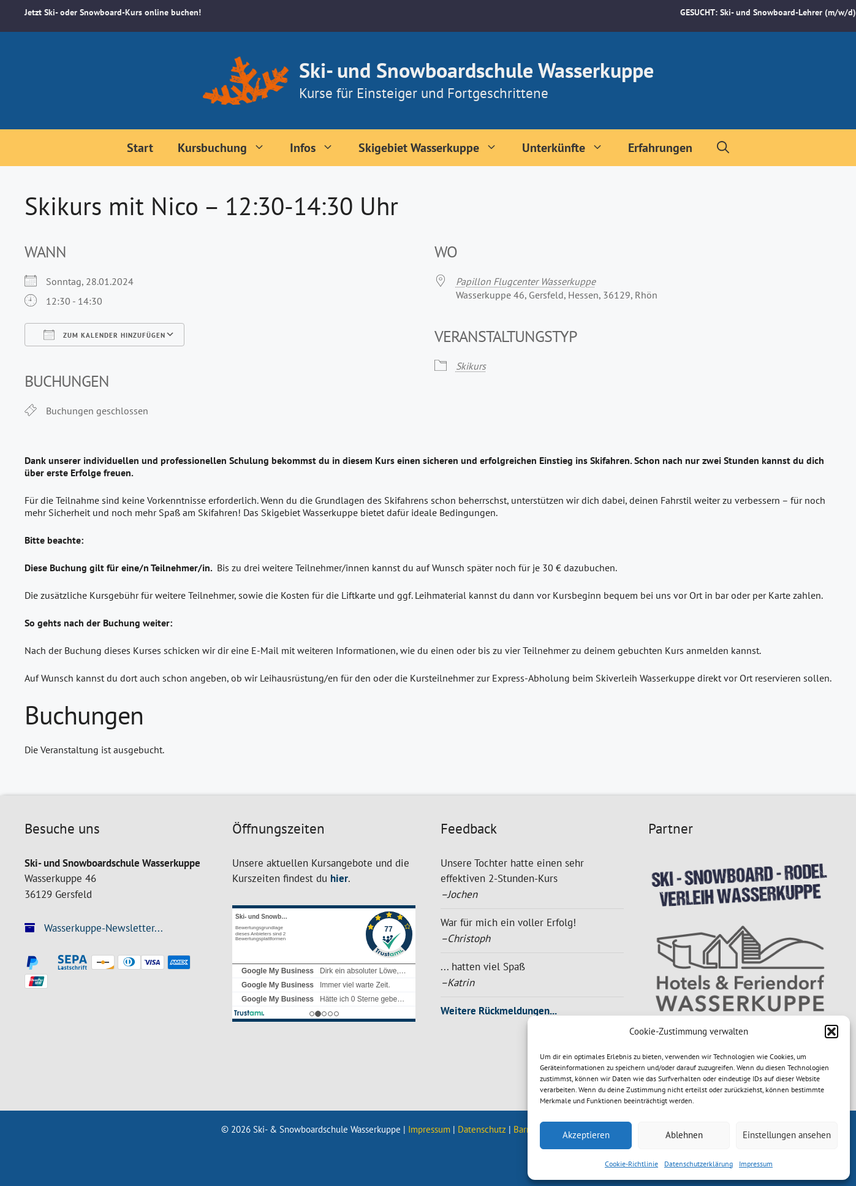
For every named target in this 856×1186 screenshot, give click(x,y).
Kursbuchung (228, 147)
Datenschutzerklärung (698, 1163)
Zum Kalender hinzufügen (104, 334)
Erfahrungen (660, 148)
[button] (831, 1031)
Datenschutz (482, 1129)
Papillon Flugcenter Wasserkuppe (526, 281)
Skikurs (471, 366)
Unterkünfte (569, 147)
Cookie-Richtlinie (631, 1163)
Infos (318, 147)
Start (140, 148)
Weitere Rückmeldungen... (499, 1010)
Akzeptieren (586, 1135)
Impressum (756, 1163)
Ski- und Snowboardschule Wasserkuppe (476, 69)
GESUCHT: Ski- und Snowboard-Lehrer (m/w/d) (768, 12)
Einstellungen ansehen (787, 1135)
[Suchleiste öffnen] (723, 147)
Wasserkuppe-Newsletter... (94, 928)
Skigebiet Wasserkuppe (434, 147)
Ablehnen (684, 1135)
